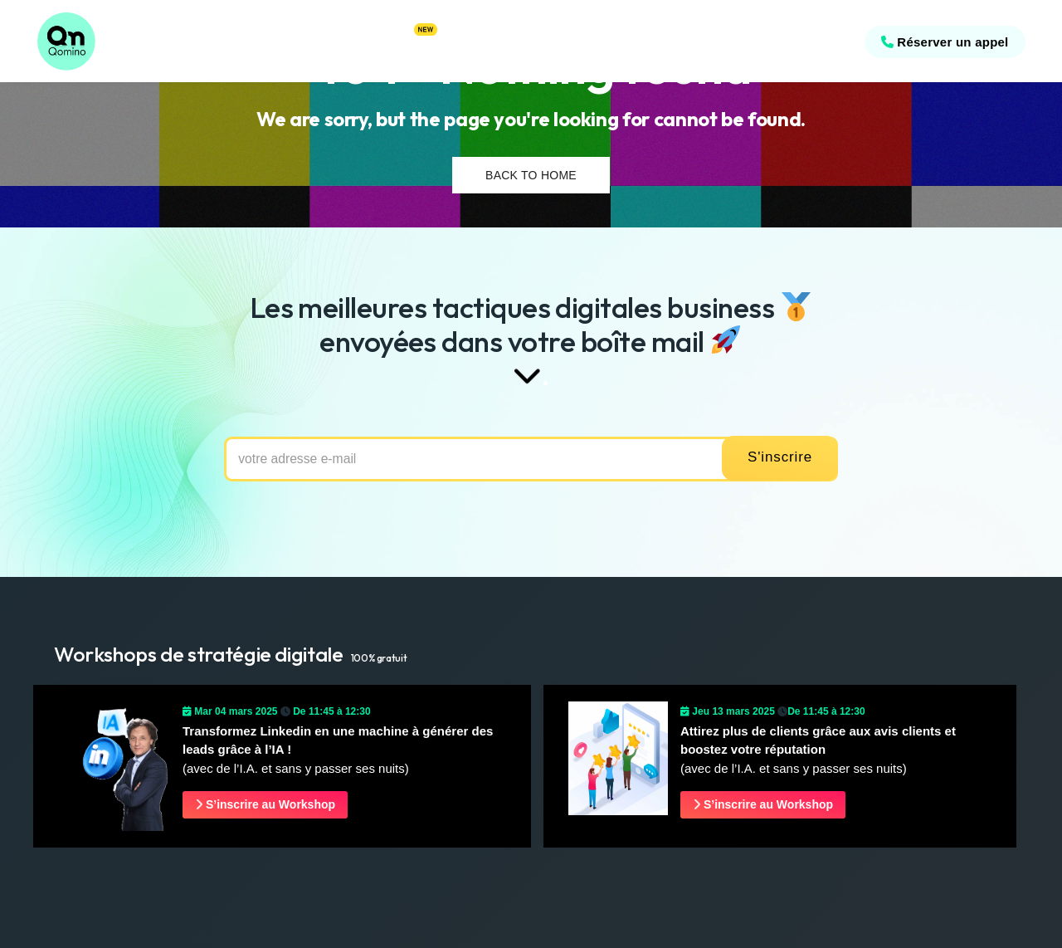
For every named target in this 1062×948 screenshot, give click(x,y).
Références (201, 41)
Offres (336, 41)
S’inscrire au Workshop (265, 804)
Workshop (472, 41)
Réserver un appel (940, 42)
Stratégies (276, 41)
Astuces (407, 41)
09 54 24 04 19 (801, 42)
